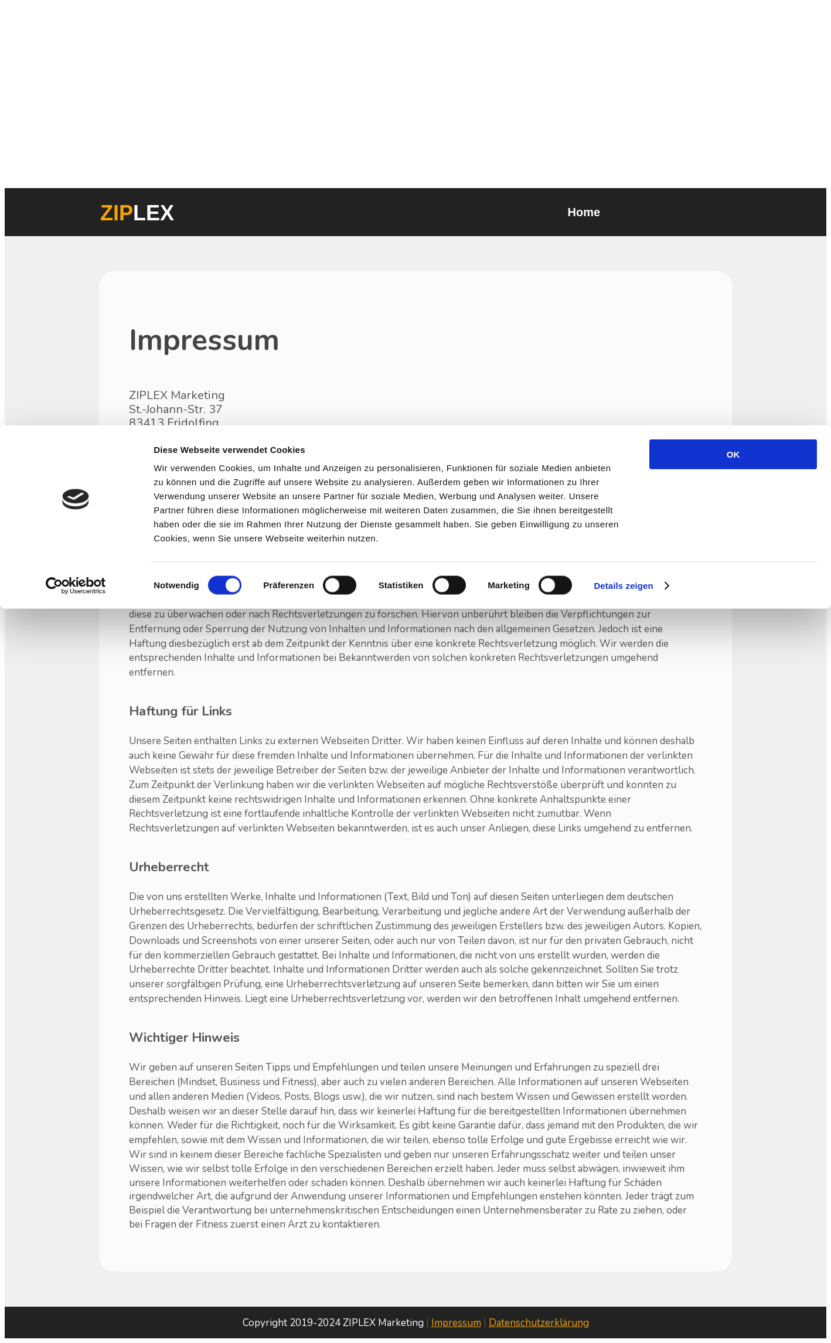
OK (733, 29)
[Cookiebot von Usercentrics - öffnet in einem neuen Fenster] (76, 160)
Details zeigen (623, 160)
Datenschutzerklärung (539, 1323)
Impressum (456, 1323)
